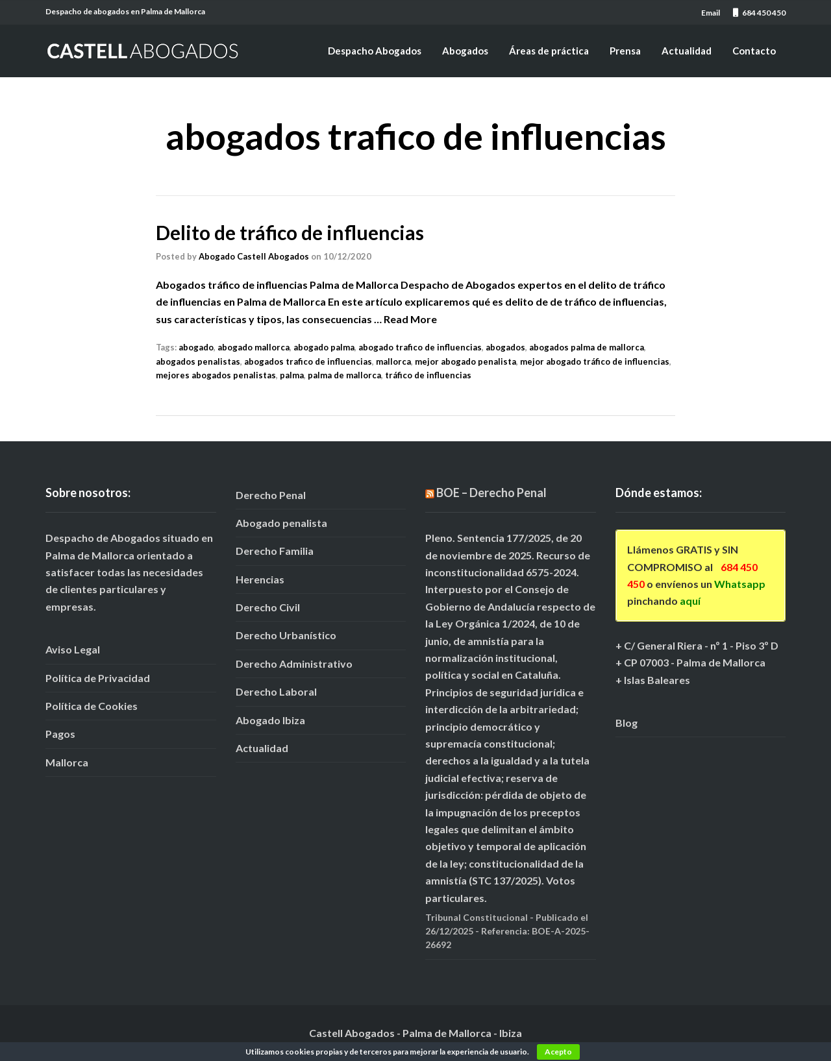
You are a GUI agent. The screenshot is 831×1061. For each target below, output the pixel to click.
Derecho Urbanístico (286, 635)
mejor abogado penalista (465, 361)
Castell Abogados (352, 1033)
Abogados (465, 50)
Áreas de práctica (549, 50)
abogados (505, 347)
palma (292, 375)
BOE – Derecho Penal (491, 492)
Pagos (60, 733)
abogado (196, 347)
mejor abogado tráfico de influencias (594, 361)
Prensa (625, 50)
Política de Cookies (91, 706)
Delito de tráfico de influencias (290, 232)
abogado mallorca (253, 347)
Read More (410, 319)
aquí (690, 600)
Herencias (260, 579)
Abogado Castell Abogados (254, 256)
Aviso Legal (72, 649)
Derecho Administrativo (294, 663)
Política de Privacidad (97, 678)
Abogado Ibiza (270, 720)
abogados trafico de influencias (308, 361)
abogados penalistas (198, 361)
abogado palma (323, 347)
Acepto (558, 1051)
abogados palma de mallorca (586, 347)
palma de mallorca (344, 375)
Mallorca (66, 762)
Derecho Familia (275, 550)
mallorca (393, 361)
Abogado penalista (281, 523)
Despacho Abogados (374, 50)
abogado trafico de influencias (420, 347)
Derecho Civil (268, 607)
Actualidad (687, 50)
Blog (626, 722)
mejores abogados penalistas (216, 375)
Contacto (754, 50)
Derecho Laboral (276, 691)
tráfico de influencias (428, 375)
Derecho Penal (271, 495)
